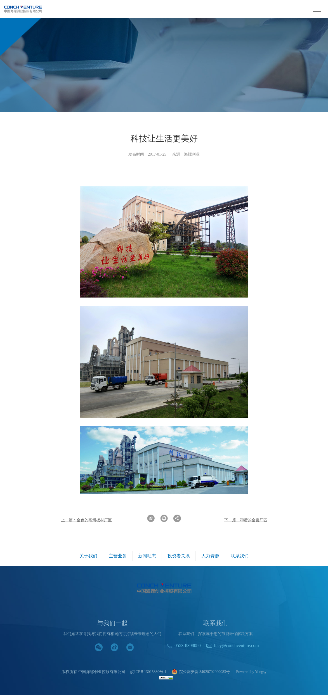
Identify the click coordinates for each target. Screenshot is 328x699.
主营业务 (118, 555)
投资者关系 (178, 555)
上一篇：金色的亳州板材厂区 (86, 520)
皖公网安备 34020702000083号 (216, 672)
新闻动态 (147, 555)
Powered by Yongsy (164, 676)
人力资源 (210, 555)
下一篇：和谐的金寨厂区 (245, 520)
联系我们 (240, 555)
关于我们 (88, 555)
